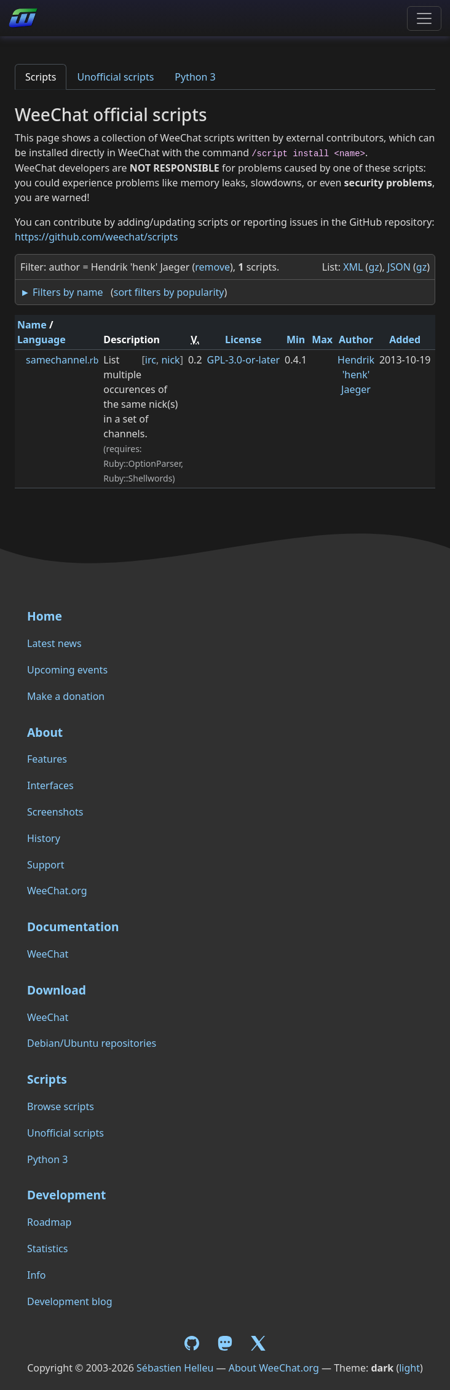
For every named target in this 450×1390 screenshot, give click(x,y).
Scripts (40, 77)
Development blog (69, 1301)
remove (212, 267)
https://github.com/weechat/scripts (96, 237)
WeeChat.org (57, 890)
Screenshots (55, 812)
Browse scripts (60, 1106)
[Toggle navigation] (424, 18)
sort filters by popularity (169, 292)
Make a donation (66, 696)
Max (322, 339)
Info (36, 1275)
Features (47, 759)
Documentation (73, 926)
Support (45, 865)
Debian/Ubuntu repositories (91, 1043)
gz (373, 267)
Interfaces (50, 785)
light (409, 1368)
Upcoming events (67, 670)
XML (353, 267)
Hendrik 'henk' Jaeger (356, 374)
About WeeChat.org (274, 1368)
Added (404, 339)
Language (41, 339)
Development (66, 1194)
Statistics (47, 1248)
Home (44, 616)
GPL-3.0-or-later (243, 360)
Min (295, 339)
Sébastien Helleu (174, 1368)
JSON (399, 267)
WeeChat (47, 954)
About (45, 732)
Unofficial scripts (115, 77)
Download (56, 990)
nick (170, 360)
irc (150, 360)
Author (356, 339)
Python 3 (195, 77)
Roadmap (49, 1222)
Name (32, 325)
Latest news (54, 643)
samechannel (62, 360)
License (243, 339)
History (43, 838)
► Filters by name (61, 292)
